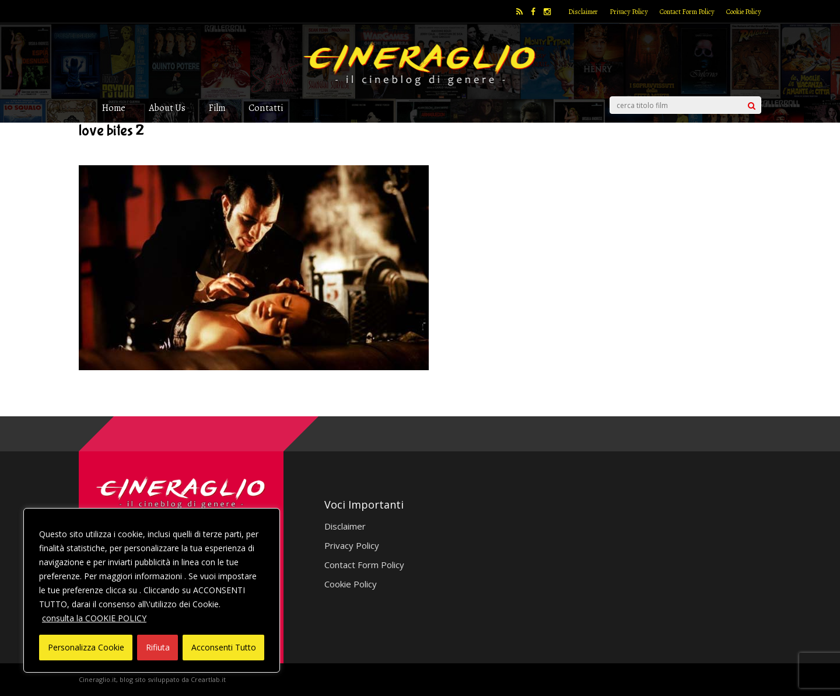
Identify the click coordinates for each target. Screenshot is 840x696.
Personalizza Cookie (86, 647)
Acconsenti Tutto (223, 647)
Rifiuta (158, 647)
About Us (167, 107)
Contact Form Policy (687, 11)
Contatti (266, 107)
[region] (151, 590)
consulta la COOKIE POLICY (94, 618)
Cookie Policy (743, 11)
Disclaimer (583, 11)
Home (113, 107)
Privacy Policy (629, 11)
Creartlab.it (208, 679)
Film (217, 107)
